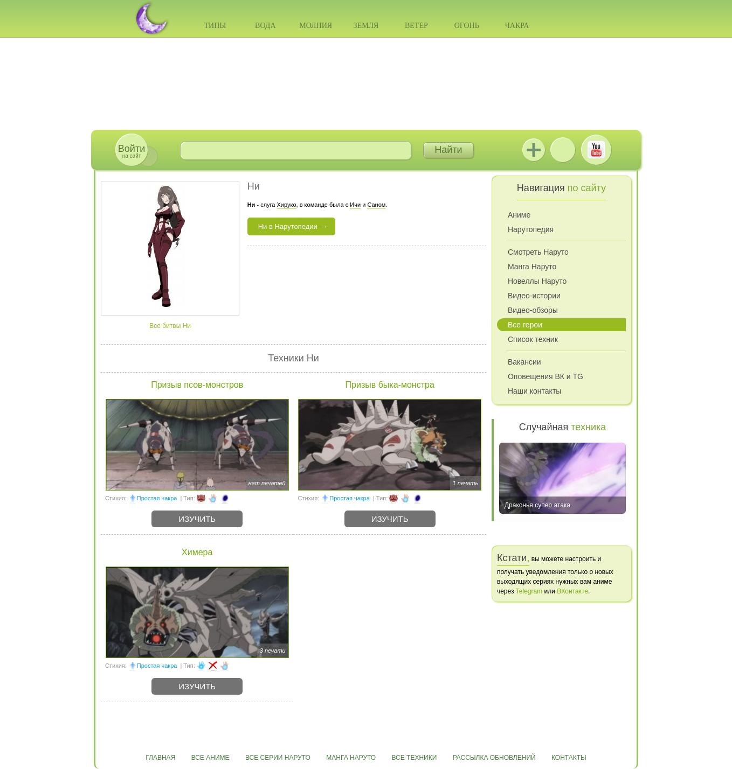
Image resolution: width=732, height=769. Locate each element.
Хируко (286, 204)
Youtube (596, 150)
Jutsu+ (533, 149)
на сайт (131, 151)
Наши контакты (534, 391)
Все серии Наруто (277, 757)
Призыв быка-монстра (390, 384)
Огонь (466, 26)
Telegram (529, 591)
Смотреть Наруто (538, 252)
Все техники (414, 757)
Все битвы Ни (170, 326)
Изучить (197, 518)
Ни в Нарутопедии (287, 226)
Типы (215, 26)
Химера (197, 552)
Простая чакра (157, 498)
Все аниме (210, 757)
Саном (376, 204)
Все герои (525, 324)
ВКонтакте (562, 149)
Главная (160, 757)
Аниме (519, 215)
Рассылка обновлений (494, 757)
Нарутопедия (531, 229)
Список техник (533, 339)
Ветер (416, 26)
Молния (315, 26)
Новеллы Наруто (537, 281)
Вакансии (524, 362)
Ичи (355, 204)
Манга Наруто (532, 266)
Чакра (517, 26)
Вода (265, 26)
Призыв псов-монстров (197, 384)
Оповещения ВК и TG (545, 376)
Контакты (568, 757)
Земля (366, 26)
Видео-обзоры (533, 310)
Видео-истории (534, 295)
